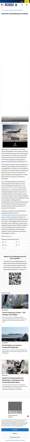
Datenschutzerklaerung (16, 440)
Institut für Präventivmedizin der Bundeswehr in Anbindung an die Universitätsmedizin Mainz (13, 380)
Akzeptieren (15, 429)
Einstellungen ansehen (15, 437)
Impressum (23, 440)
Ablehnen (15, 433)
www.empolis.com (7, 236)
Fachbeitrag (6, 10)
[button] (28, 416)
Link (25, 269)
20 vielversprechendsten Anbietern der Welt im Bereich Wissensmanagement (14, 215)
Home (2, 10)
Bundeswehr (5, 310)
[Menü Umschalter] (26, 4)
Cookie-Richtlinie (8, 440)
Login (21, 1)
